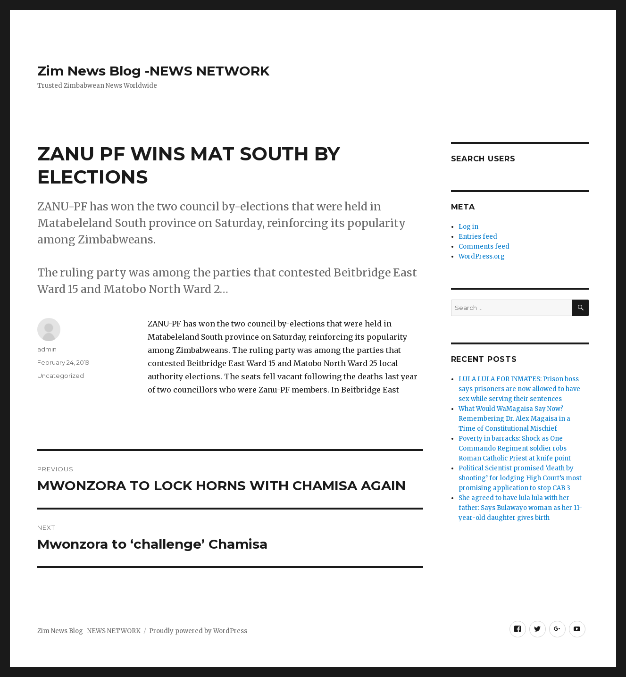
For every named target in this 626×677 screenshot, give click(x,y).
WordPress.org (482, 256)
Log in (468, 227)
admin (47, 349)
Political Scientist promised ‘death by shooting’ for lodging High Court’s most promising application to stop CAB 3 (520, 478)
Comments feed (484, 246)
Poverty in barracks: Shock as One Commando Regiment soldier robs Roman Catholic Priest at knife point (515, 448)
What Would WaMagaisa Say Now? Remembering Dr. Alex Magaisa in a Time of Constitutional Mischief (514, 419)
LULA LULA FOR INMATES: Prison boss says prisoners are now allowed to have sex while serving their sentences (519, 389)
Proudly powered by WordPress (198, 631)
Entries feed (478, 237)
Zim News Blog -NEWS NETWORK (153, 71)
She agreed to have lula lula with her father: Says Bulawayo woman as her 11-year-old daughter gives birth (520, 508)
